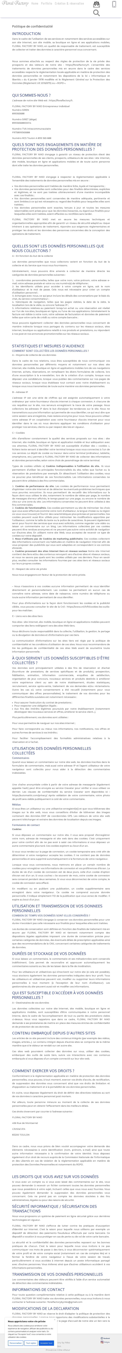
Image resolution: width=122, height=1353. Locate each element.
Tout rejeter (31, 1343)
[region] (31, 1333)
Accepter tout (46, 1343)
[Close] (54, 1319)
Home (34, 3)
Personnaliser (16, 1343)
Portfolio (46, 3)
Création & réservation (69, 3)
